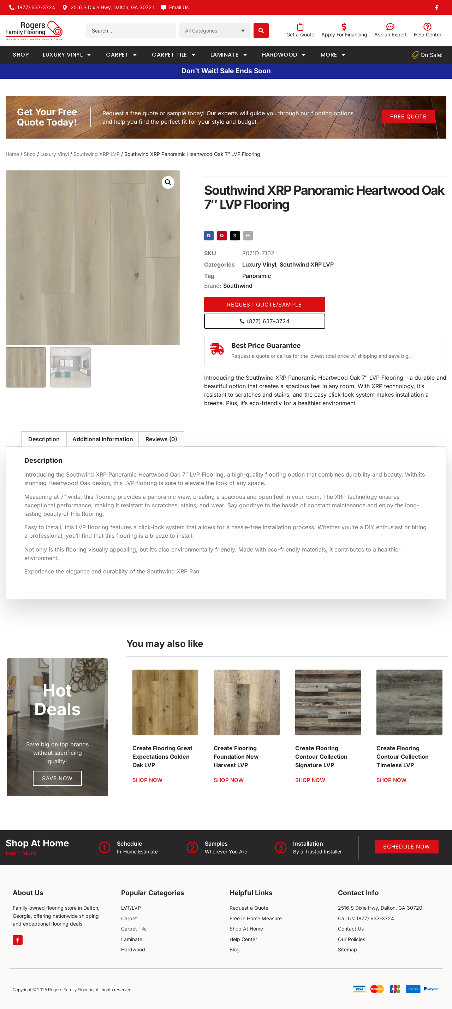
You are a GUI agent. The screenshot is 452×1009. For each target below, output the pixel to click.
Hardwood (284, 54)
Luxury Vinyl (67, 54)
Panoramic (256, 275)
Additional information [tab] (102, 439)
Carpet (122, 54)
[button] (168, 182)
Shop (21, 55)
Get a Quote (300, 34)
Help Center (427, 34)
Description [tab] (44, 439)
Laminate (229, 54)
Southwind (237, 285)
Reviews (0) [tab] (161, 439)
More (333, 54)
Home (12, 154)
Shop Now (147, 780)
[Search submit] (261, 30)
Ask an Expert (390, 34)
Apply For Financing (344, 34)
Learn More (21, 852)
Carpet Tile (174, 54)
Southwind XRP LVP (96, 154)
